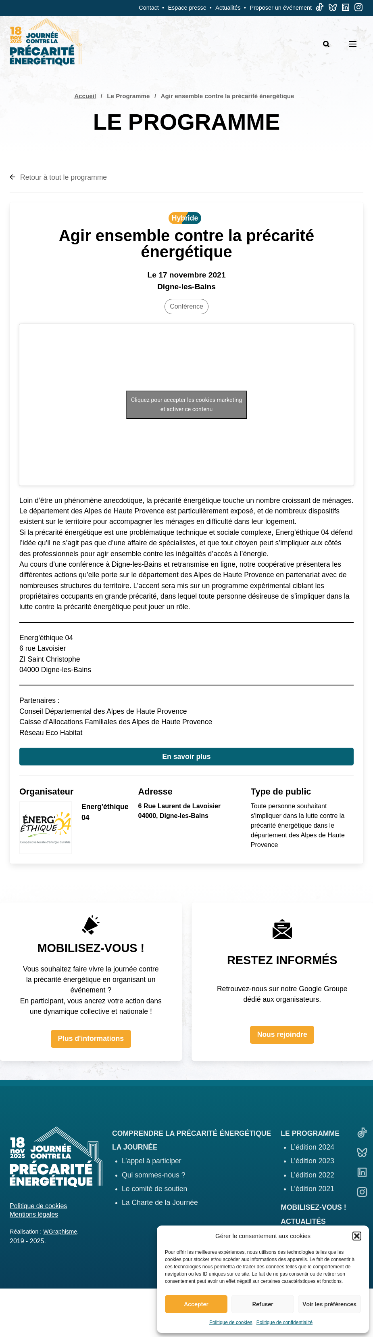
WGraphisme (60, 1231)
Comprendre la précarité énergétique (191, 1133)
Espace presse (187, 7)
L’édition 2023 (312, 1161)
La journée (135, 1147)
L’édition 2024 (312, 1147)
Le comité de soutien (154, 1189)
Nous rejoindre (282, 1034)
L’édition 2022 (312, 1175)
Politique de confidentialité (284, 1322)
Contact (149, 7)
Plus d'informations (91, 1038)
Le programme (310, 1133)
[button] (357, 1236)
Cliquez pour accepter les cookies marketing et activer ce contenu (186, 404)
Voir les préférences (329, 1304)
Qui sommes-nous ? (153, 1175)
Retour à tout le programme (58, 177)
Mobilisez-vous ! (313, 1207)
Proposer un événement (281, 7)
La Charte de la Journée (160, 1202)
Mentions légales (34, 1214)
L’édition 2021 (312, 1189)
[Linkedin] (345, 9)
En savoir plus (186, 757)
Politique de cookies (230, 1322)
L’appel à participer (151, 1161)
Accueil (85, 95)
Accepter (196, 1304)
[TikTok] (320, 9)
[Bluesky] (333, 9)
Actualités (227, 7)
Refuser (262, 1304)
